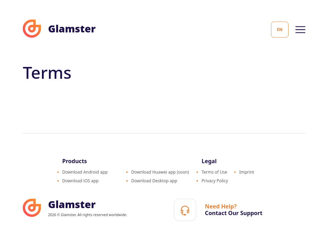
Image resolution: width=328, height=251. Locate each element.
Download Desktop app (154, 181)
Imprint (246, 172)
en (280, 29)
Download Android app (85, 172)
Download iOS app (80, 181)
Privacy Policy (214, 181)
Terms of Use (214, 172)
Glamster (59, 29)
